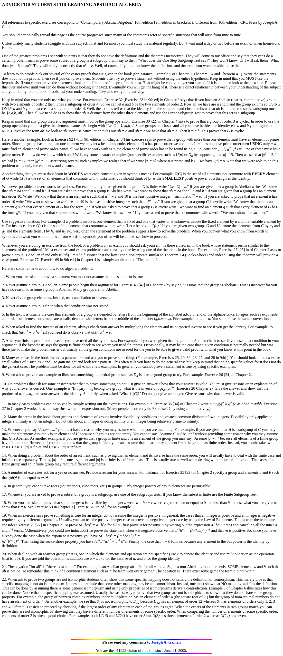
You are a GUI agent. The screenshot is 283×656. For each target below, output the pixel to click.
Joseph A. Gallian (165, 642)
